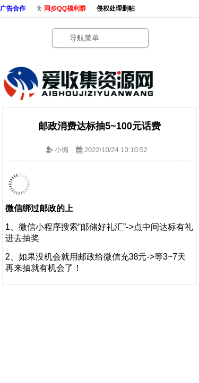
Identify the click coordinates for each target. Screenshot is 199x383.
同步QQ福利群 (65, 8)
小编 (61, 150)
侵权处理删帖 (116, 8)
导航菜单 (84, 38)
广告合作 (12, 8)
